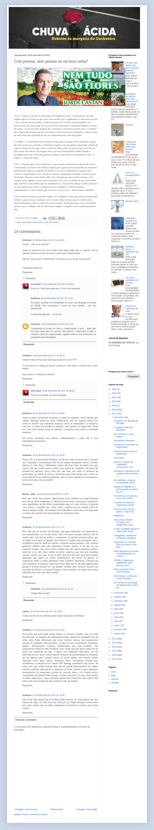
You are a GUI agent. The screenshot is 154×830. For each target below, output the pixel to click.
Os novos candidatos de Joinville (132, 280)
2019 (114, 405)
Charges (115, 682)
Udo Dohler (53, 222)
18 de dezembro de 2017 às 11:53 (57, 298)
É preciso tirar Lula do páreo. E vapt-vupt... (124, 510)
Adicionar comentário (26, 720)
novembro (119, 593)
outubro (118, 597)
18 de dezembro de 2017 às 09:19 (58, 284)
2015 (114, 642)
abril (116, 621)
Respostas (31, 278)
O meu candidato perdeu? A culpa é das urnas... (127, 530)
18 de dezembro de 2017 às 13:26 (49, 455)
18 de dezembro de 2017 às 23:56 (46, 611)
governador (26, 222)
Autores (114, 679)
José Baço (36, 284)
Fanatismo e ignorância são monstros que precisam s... (126, 473)
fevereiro (118, 629)
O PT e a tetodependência (132, 175)
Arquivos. (129, 125)
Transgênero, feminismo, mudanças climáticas (125, 536)
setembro (119, 601)
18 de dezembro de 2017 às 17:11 (49, 527)
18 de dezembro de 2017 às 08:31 (49, 240)
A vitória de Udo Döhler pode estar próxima (130, 146)
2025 (114, 389)
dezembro (119, 417)
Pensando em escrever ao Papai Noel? (126, 446)
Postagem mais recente (26, 809)
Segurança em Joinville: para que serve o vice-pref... (125, 544)
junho (117, 613)
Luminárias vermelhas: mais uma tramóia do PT (132, 98)
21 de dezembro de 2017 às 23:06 (49, 695)
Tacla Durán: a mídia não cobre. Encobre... (125, 577)
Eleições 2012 (132, 201)
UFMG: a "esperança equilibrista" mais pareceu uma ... (123, 563)
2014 (114, 647)
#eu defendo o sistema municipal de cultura (124, 481)
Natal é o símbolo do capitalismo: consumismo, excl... (124, 464)
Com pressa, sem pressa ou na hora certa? (125, 497)
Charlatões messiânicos (131, 219)
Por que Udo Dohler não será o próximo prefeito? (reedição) (132, 68)
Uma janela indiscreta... (125, 440)
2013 (114, 651)
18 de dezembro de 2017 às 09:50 (49, 413)
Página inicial (56, 809)
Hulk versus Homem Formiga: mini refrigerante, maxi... (124, 522)
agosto (117, 605)
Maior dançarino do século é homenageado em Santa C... (126, 554)
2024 (114, 393)
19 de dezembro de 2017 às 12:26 (49, 630)
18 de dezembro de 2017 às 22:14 (57, 589)
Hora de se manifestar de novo (131, 308)
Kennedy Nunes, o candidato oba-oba (132, 250)
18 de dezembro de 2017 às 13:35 (52, 494)
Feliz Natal (119, 458)
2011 (114, 659)
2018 (114, 409)
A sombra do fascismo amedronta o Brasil (124, 503)
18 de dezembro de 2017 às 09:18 (58, 391)
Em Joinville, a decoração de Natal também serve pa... (126, 585)
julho (116, 609)
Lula (46, 222)
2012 (114, 655)
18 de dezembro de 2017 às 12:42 (57, 324)
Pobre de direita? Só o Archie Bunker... (124, 570)
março (117, 625)
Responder (27, 272)
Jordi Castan (38, 222)
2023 (114, 397)
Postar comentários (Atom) (34, 814)
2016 (114, 638)
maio (116, 617)
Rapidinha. (119, 515)
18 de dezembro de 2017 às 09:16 (49, 355)
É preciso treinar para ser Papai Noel (125, 452)
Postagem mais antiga (86, 809)
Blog (113, 675)
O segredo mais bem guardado (123, 428)
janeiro (117, 633)
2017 (114, 413)
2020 (114, 401)
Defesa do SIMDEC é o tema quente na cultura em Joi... (126, 489)
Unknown (35, 324)
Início (113, 672)
